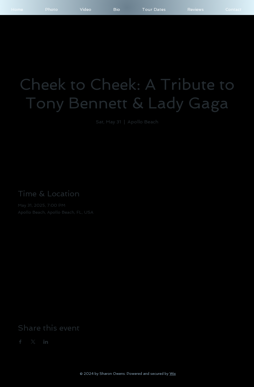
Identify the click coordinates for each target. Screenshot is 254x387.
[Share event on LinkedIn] (45, 342)
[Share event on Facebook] (20, 342)
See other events (127, 150)
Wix (173, 373)
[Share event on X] (33, 342)
